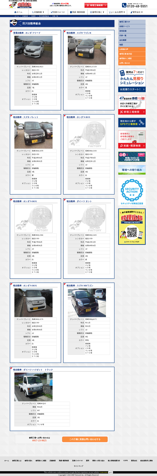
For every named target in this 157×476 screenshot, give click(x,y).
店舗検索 (39, 12)
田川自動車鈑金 (44, 16)
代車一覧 (55, 16)
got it (110, 472)
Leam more (104, 472)
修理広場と (98, 12)
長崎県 (33, 16)
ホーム (17, 16)
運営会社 (138, 12)
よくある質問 (118, 12)
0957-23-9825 (39, 440)
